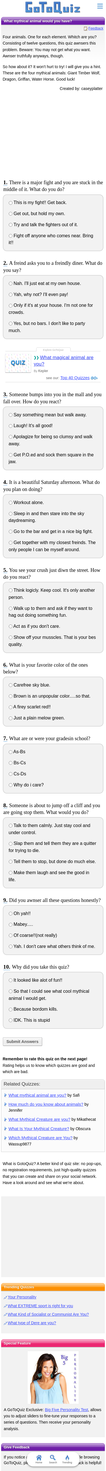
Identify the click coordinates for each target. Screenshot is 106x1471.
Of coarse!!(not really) (33, 935)
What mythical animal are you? (37, 1095)
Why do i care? (26, 784)
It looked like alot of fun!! (35, 980)
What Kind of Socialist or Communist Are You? (48, 1314)
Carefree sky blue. (29, 685)
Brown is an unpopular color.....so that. (50, 696)
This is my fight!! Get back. (38, 202)
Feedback (95, 28)
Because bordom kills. (33, 1009)
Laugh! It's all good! (31, 425)
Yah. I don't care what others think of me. (52, 946)
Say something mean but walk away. (48, 414)
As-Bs (17, 751)
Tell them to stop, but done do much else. (52, 861)
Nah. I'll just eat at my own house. (45, 283)
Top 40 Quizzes (75, 377)
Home (38, 1459)
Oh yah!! (20, 913)
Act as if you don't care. (34, 626)
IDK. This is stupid (29, 1020)
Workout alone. (26, 502)
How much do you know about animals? (45, 1104)
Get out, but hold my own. (37, 213)
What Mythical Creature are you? (39, 1119)
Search (53, 1459)
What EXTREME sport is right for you (40, 1306)
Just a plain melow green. (37, 717)
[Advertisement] (53, 134)
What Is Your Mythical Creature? (38, 1128)
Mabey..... (21, 924)
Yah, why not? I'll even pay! (38, 294)
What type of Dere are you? (32, 1323)
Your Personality (22, 1297)
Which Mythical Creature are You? (40, 1137)
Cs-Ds (17, 773)
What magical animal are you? (63, 361)
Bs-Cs (17, 762)
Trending (67, 1459)
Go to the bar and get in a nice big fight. (51, 531)
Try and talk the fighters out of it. (43, 224)
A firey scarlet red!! (30, 706)
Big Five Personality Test (66, 1409)
